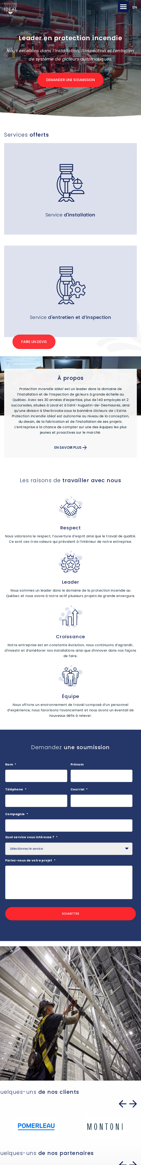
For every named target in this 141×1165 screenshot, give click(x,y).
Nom (10, 764)
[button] (123, 6)
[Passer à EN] (133, 7)
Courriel (79, 789)
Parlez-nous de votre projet (30, 860)
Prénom (77, 764)
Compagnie (16, 814)
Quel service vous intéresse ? (31, 837)
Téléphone (15, 789)
